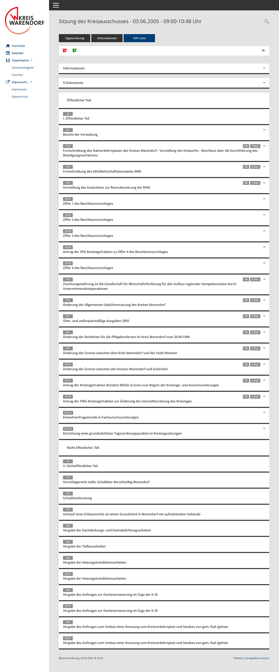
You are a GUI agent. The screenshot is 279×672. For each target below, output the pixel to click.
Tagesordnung (74, 38)
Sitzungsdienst (256, 658)
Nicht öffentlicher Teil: (83, 448)
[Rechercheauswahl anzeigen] (266, 21)
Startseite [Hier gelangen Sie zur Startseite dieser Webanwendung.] (15, 46)
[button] (24, 60)
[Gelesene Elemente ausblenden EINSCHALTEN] (263, 50)
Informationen (107, 38)
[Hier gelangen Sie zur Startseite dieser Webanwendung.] (24, 20)
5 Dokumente (73, 83)
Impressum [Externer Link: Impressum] (19, 89)
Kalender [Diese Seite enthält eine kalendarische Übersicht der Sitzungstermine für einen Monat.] (15, 53)
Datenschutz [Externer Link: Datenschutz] (20, 96)
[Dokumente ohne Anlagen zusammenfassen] (74, 51)
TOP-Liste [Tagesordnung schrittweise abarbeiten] (139, 38)
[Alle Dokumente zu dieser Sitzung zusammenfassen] (65, 51)
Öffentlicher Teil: (79, 100)
